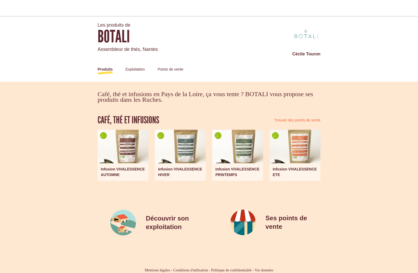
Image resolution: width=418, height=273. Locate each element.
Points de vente (170, 69)
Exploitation (135, 69)
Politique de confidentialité (231, 270)
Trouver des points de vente (297, 120)
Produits (105, 69)
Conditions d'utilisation (190, 270)
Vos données (264, 270)
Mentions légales (157, 270)
